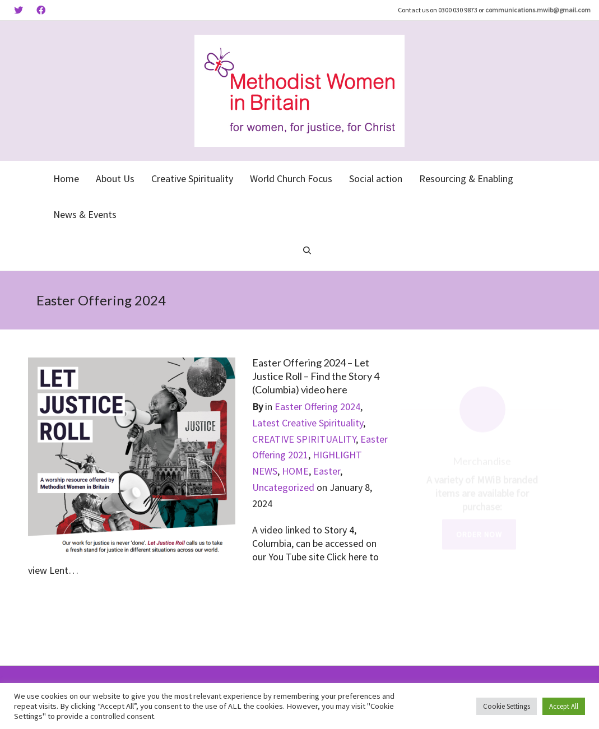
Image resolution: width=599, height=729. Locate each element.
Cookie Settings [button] (506, 706)
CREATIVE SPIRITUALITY (304, 439)
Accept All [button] (563, 706)
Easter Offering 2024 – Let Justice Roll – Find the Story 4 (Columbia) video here (315, 376)
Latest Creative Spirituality (307, 422)
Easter (326, 471)
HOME (295, 471)
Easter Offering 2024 (317, 406)
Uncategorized (283, 487)
